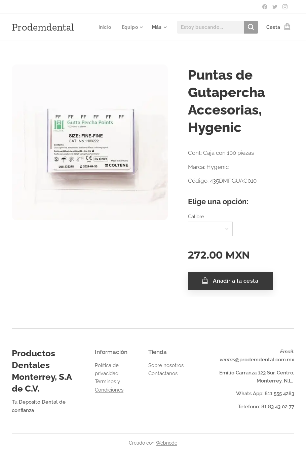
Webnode (166, 443)
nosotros (173, 365)
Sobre (155, 365)
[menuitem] (104, 27)
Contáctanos (163, 373)
